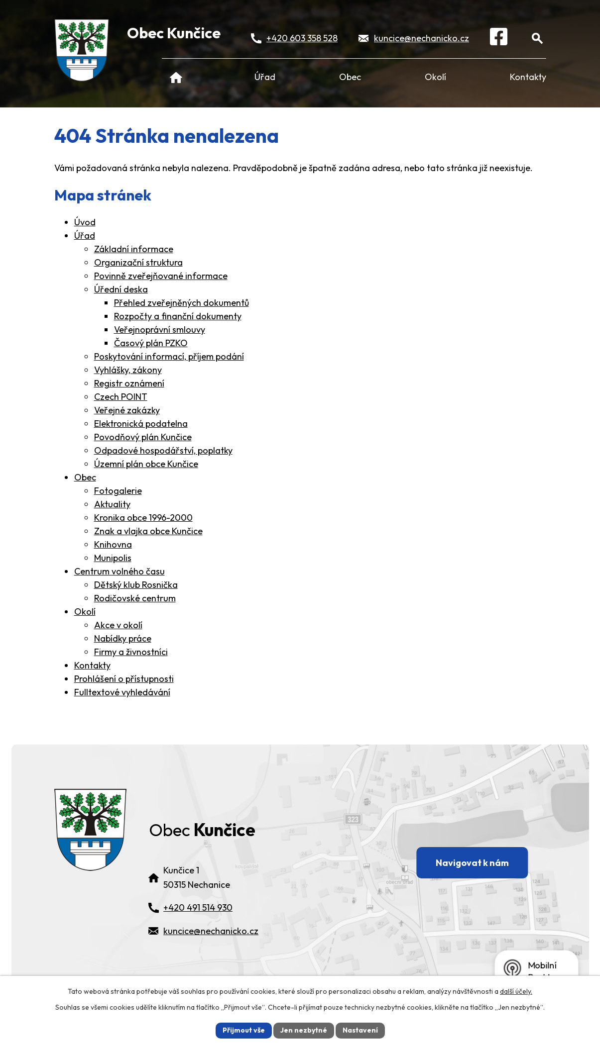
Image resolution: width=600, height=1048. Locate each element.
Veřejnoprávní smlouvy (159, 329)
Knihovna (113, 544)
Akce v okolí (118, 625)
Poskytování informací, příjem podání (169, 356)
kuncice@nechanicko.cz (421, 38)
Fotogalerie (118, 490)
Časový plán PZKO (151, 343)
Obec (350, 77)
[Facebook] (498, 38)
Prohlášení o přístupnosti (124, 678)
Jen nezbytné (303, 1030)
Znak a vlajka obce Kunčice (148, 531)
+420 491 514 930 (198, 907)
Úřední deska (121, 289)
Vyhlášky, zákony (128, 370)
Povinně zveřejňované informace (161, 276)
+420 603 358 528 (302, 38)
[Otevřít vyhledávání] (537, 38)
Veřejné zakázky (127, 410)
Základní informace (133, 249)
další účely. (516, 991)
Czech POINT (120, 396)
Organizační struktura (138, 262)
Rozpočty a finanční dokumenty (177, 316)
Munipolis (112, 558)
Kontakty (528, 77)
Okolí (435, 77)
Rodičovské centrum (135, 598)
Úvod (176, 77)
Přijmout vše (244, 1030)
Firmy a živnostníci (131, 652)
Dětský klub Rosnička (136, 584)
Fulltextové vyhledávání (122, 692)
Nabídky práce (122, 638)
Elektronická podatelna (141, 423)
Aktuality (112, 504)
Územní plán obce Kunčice (146, 464)
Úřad (264, 77)
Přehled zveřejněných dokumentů (181, 302)
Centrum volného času (119, 571)
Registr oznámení (129, 383)
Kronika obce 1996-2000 (143, 517)
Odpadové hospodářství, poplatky (163, 450)
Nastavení (360, 1030)
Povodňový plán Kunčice (143, 437)
